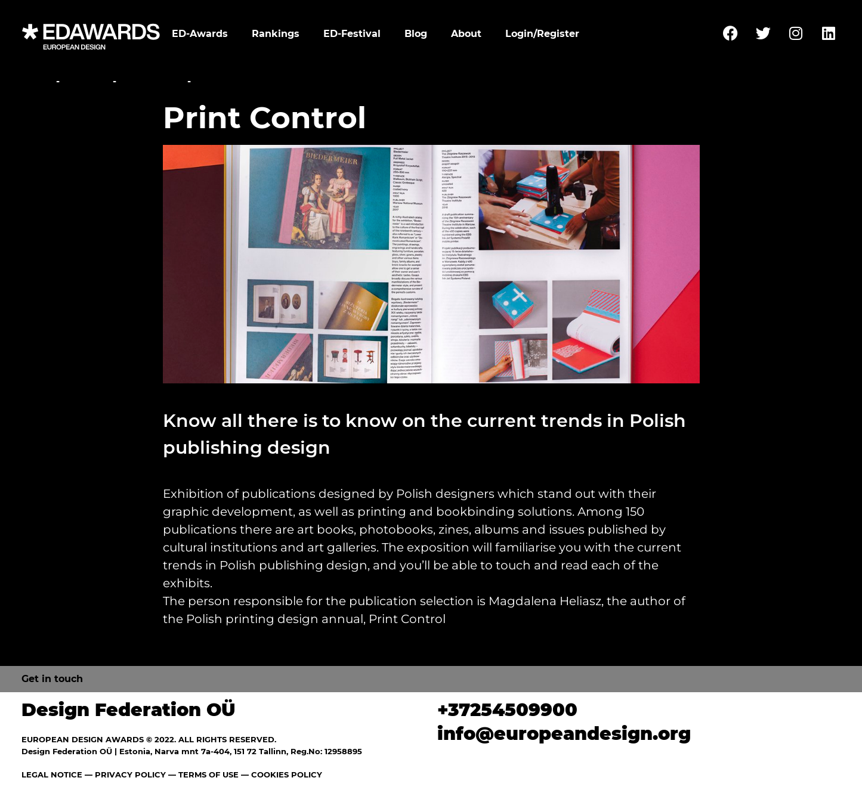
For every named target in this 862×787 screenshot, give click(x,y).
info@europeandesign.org (564, 734)
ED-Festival (352, 33)
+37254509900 (507, 710)
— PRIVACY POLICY (124, 774)
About (466, 33)
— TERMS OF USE (203, 774)
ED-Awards (200, 33)
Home (37, 81)
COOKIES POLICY (286, 774)
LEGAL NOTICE (51, 774)
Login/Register (542, 33)
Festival (86, 81)
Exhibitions (151, 81)
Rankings (275, 33)
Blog (415, 33)
